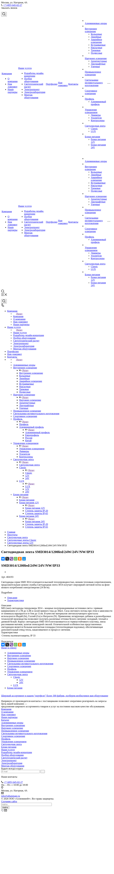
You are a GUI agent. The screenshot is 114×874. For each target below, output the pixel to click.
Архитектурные (99, 61)
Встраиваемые (98, 45)
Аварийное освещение (96, 40)
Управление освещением (91, 111)
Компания (7, 73)
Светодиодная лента (95, 126)
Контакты (73, 84)
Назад (17, 313)
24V (21, 682)
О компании (13, 80)
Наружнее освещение (96, 58)
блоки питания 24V (35, 521)
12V (21, 680)
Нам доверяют (12, 85)
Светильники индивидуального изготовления (94, 83)
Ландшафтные (98, 64)
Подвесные (96, 53)
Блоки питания (92, 136)
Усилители (96, 117)
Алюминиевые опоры (96, 23)
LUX (93, 131)
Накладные (96, 47)
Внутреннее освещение (91, 30)
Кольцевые (96, 34)
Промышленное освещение (93, 73)
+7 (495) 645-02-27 (12, 5)
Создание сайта (9, 801)
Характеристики (15, 600)
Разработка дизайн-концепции (34, 74)
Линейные (96, 37)
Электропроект (32, 89)
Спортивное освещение (91, 92)
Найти (5, 807)
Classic (94, 128)
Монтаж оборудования (31, 96)
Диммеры (96, 115)
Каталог (5, 720)
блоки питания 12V (35, 508)
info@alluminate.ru (10, 796)
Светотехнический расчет (14, 757)
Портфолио (51, 84)
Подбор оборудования (31, 80)
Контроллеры (98, 120)
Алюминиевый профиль (98, 103)
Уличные (95, 66)
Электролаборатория (34, 92)
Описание (12, 597)
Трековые (96, 50)
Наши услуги (25, 68)
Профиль (89, 99)
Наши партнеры (12, 90)
